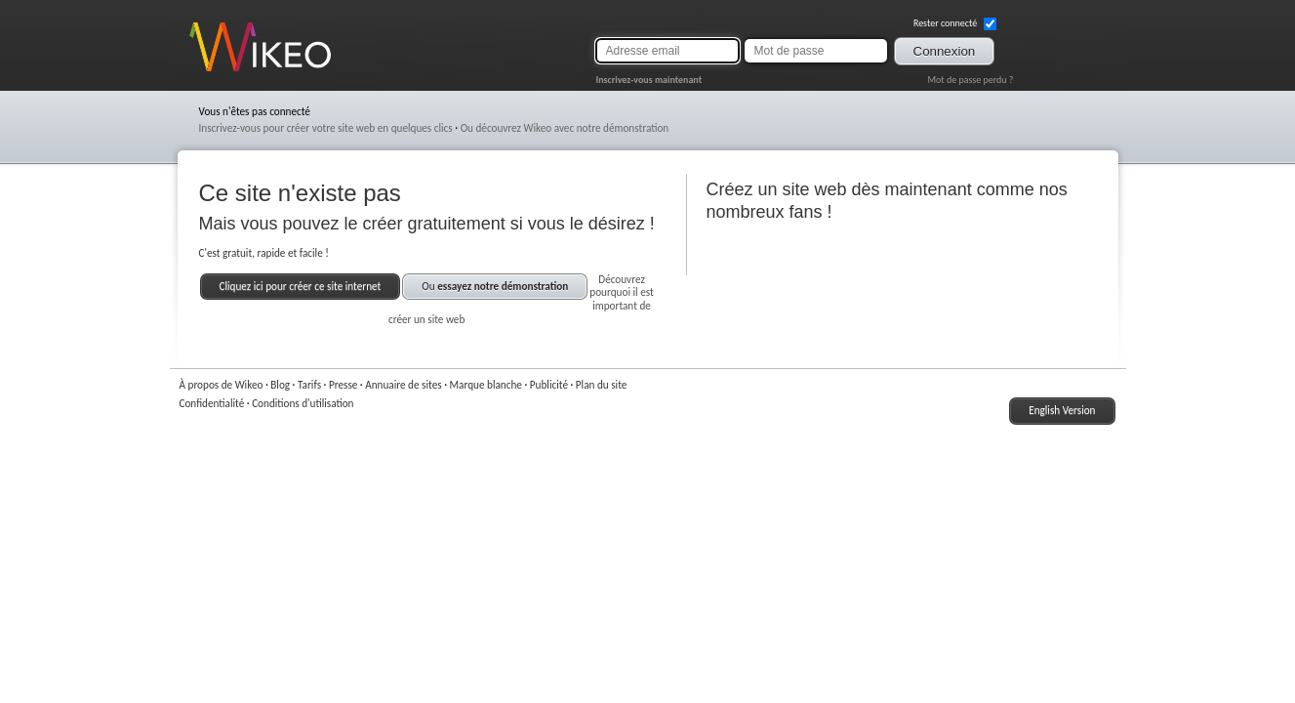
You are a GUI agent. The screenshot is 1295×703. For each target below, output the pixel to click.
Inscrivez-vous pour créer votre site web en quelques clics (326, 128)
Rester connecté (954, 23)
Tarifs (309, 385)
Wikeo (203, 70)
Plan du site (601, 385)
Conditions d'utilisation (302, 403)
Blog (280, 385)
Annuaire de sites (403, 385)
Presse (343, 385)
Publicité (549, 385)
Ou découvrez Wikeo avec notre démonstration (565, 128)
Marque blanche (486, 385)
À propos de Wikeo (221, 385)
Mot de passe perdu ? (970, 79)
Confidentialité (212, 403)
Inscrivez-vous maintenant (649, 79)
